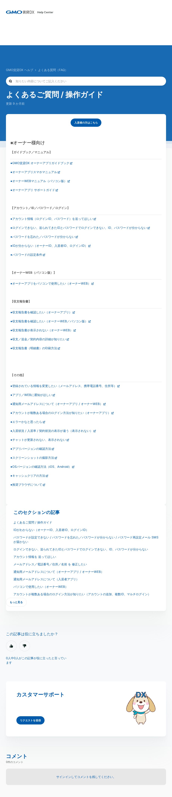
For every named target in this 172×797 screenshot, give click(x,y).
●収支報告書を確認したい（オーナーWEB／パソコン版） (49, 321)
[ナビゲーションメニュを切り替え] (162, 12)
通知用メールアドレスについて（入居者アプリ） (46, 579)
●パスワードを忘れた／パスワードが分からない (42, 236)
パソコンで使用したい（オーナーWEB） (40, 586)
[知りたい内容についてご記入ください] (86, 80)
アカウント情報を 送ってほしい (34, 556)
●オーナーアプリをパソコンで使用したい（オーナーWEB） (50, 283)
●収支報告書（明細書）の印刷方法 (33, 348)
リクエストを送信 (30, 720)
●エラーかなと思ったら (26, 421)
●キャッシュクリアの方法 (27, 475)
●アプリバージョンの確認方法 (30, 448)
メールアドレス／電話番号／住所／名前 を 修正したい (50, 564)
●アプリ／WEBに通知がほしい (31, 395)
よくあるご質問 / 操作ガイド (32, 522)
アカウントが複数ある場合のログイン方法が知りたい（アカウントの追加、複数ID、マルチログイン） (82, 594)
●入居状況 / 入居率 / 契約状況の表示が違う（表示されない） (51, 430)
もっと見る (16, 602)
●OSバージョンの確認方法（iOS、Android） (40, 466)
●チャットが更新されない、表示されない (38, 439)
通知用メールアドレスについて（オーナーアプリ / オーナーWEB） (58, 571)
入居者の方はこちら (86, 122)
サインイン (63, 777)
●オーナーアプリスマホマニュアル (33, 172)
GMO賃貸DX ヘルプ (19, 69)
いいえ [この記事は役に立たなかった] (24, 646)
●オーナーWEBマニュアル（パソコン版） (38, 181)
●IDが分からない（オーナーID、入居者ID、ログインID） (49, 245)
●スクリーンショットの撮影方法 (32, 457)
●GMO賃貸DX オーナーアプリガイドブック (39, 163)
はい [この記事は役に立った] (11, 646)
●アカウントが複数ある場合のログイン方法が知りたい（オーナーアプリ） (60, 412)
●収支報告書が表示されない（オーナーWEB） (41, 330)
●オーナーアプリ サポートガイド (32, 190)
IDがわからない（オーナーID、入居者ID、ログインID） (51, 530)
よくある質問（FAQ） (53, 69)
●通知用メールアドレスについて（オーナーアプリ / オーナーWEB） (56, 404)
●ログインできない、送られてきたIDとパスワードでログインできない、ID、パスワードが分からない (78, 227)
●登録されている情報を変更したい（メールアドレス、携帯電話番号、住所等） (63, 386)
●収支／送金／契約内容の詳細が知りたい (38, 339)
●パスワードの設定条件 (26, 254)
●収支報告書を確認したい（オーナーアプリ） (41, 312)
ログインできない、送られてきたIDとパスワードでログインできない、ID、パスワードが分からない (80, 549)
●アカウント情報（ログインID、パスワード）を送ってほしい (51, 218)
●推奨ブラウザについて (26, 484)
